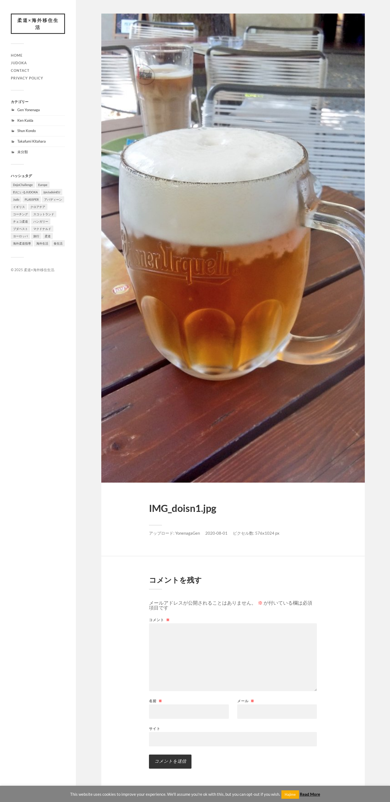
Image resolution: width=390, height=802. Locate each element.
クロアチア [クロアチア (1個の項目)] (37, 206)
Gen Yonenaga (28, 110)
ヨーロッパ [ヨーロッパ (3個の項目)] (20, 236)
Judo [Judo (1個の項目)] (16, 199)
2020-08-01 (216, 533)
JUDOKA (19, 63)
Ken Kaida (25, 120)
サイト (154, 728)
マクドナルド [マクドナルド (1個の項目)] (42, 228)
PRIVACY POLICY (27, 78)
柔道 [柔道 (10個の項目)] (48, 236)
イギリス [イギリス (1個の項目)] (19, 206)
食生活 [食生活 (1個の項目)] (58, 243)
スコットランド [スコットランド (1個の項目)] (43, 214)
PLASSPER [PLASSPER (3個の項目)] (32, 199)
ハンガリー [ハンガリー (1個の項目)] (40, 221)
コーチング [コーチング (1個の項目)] (20, 214)
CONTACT (20, 70)
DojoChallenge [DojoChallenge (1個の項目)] (23, 185)
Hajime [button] (290, 794)
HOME (16, 55)
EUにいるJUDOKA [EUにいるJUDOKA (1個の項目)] (25, 192)
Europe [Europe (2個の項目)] (42, 185)
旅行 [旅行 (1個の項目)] (36, 236)
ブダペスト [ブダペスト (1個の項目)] (20, 228)
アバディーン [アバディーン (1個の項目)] (53, 199)
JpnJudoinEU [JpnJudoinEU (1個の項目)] (51, 192)
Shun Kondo (26, 131)
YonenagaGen (187, 533)
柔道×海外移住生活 (38, 23)
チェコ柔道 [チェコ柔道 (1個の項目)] (20, 221)
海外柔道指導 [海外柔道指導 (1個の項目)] (22, 243)
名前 (155, 701)
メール (245, 701)
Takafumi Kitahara (31, 141)
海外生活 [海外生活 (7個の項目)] (42, 243)
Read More (310, 794)
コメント (159, 620)
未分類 (22, 152)
